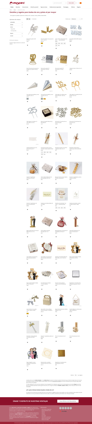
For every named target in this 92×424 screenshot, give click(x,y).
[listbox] (47, 43)
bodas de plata (38, 380)
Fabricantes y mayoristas (46, 409)
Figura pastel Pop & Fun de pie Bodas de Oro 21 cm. (33, 231)
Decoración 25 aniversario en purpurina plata (61, 122)
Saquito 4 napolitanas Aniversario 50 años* (31, 177)
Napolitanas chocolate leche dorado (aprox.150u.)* (60, 363)
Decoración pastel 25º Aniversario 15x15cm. (45, 69)
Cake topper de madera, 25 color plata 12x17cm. (32, 122)
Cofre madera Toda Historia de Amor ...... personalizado (61, 39)
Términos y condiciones (46, 417)
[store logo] (17, 3)
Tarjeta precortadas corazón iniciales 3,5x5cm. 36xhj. (74, 204)
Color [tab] (11, 35)
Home (11, 9)
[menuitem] (12, 7)
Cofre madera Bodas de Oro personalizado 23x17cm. (46, 177)
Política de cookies (45, 419)
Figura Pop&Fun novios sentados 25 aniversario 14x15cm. (31, 363)
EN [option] (56, 43)
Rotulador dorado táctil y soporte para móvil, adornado (75, 148)
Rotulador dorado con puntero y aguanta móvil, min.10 (61, 148)
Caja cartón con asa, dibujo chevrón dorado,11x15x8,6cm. (46, 310)
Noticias (43, 411)
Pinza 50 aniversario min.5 (74, 336)
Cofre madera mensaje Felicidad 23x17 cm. (45, 231)
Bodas (15, 9)
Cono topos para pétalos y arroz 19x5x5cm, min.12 (33, 95)
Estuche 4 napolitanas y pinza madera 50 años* (75, 177)
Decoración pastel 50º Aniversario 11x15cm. (59, 69)
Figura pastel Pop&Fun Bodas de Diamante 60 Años (75, 257)
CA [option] (59, 43)
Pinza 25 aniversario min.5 (60, 336)
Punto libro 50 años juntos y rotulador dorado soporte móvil (47, 148)
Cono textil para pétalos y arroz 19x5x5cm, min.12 (47, 95)
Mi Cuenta (76, 3)
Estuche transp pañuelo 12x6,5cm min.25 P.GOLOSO (60, 283)
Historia (43, 413)
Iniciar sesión (71, 2)
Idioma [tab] (11, 24)
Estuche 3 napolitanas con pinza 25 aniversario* (32, 204)
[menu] (46, 7)
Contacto (43, 414)
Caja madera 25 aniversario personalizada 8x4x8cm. (32, 257)
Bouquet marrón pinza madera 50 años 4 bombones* (61, 177)
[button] (27, 45)
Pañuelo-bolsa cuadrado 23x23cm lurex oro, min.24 (46, 363)
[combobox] (59, 3)
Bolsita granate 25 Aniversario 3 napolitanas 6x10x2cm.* (61, 231)
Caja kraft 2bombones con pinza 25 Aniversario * (74, 231)
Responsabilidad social (46, 410)
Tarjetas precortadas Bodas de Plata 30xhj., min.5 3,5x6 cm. (61, 257)
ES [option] (61, 43)
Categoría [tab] (12, 22)
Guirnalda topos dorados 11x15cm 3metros (46, 283)
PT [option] (56, 45)
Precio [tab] (11, 33)
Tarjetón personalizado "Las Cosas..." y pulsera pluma (60, 204)
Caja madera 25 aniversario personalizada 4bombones (46, 257)
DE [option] (64, 43)
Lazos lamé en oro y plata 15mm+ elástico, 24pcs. (31, 310)
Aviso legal (44, 415)
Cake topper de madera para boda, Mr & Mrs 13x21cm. (60, 95)
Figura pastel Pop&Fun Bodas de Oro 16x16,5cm (32, 283)
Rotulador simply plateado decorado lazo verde (32, 337)
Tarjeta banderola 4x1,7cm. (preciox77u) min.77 (32, 148)
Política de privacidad (46, 418)
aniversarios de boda (56, 381)
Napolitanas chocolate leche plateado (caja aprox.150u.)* (75, 283)
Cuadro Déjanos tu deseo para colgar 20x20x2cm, (75, 310)
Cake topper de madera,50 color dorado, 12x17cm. (75, 95)
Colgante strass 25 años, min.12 (75, 68)
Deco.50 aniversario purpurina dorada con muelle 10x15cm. (33, 69)
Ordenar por (67, 19)
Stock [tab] (11, 27)
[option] (42, 43)
